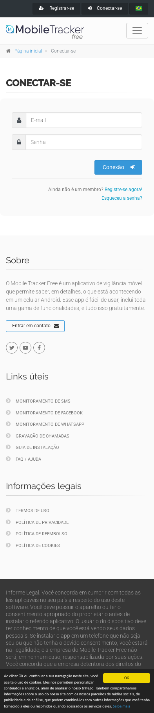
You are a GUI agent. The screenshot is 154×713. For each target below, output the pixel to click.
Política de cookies (33, 545)
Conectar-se (105, 8)
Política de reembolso (36, 533)
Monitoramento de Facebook (44, 413)
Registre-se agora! (123, 189)
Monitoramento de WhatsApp (45, 424)
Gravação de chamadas (37, 436)
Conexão (119, 167)
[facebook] (39, 348)
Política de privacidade (37, 522)
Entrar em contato (35, 326)
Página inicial (28, 51)
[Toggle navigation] (137, 30)
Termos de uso (27, 510)
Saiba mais (121, 706)
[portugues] (138, 9)
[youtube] (25, 348)
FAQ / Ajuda (23, 459)
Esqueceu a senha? (121, 198)
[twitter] (12, 348)
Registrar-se (56, 8)
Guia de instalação (32, 447)
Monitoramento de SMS (38, 401)
